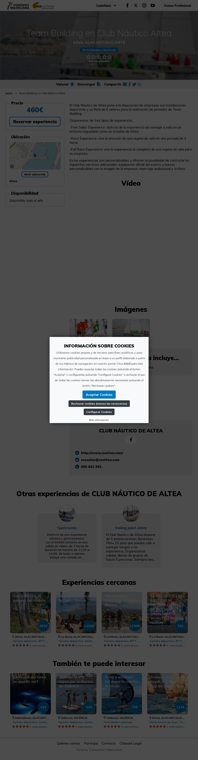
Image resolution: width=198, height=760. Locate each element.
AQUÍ (126, 363)
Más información (99, 420)
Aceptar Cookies (99, 394)
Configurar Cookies (99, 412)
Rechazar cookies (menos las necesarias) (99, 403)
